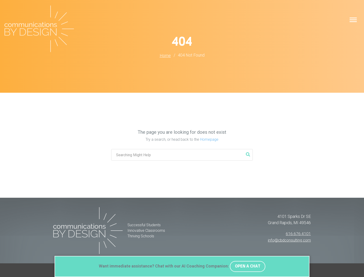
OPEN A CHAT (247, 266)
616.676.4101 (298, 233)
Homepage (209, 139)
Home (165, 56)
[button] (353, 19)
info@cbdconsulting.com (288, 239)
